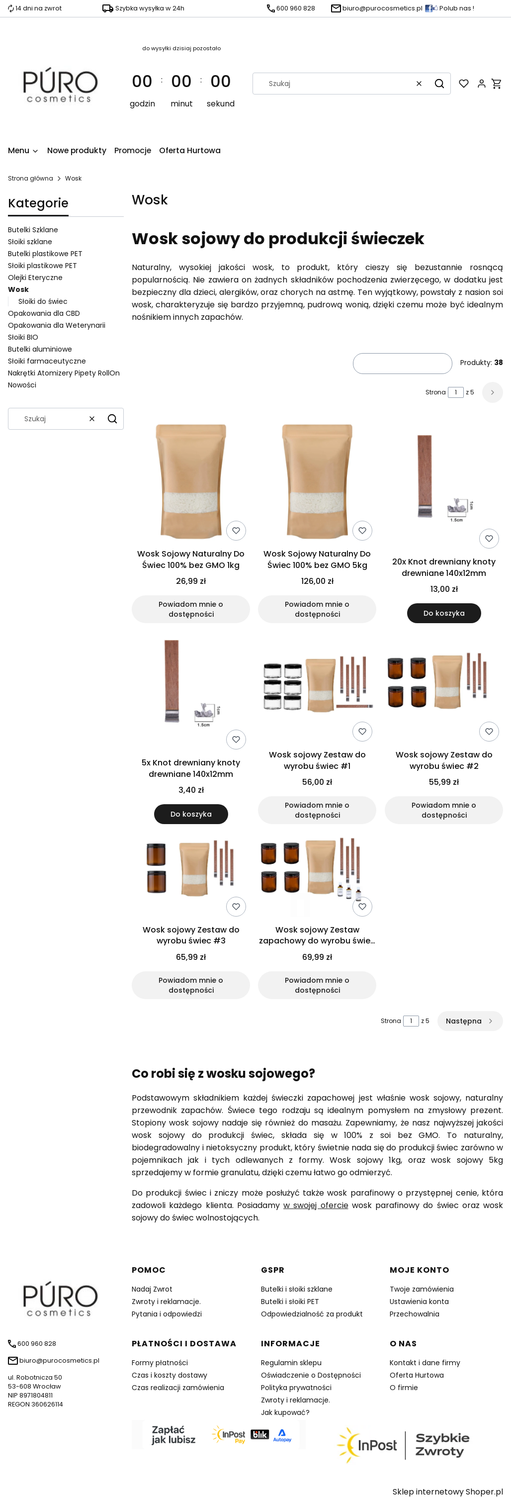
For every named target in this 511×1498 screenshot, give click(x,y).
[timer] (181, 83)
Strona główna (30, 178)
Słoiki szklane (30, 242)
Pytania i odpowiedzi (167, 1314)
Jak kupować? (285, 1412)
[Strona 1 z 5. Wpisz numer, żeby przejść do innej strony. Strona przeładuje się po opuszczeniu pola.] (456, 392)
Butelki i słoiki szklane (297, 1289)
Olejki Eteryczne (35, 277)
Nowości (22, 385)
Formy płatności (160, 1363)
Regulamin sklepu (291, 1363)
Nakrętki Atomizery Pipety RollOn (64, 373)
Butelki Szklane (33, 230)
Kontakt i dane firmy (425, 1363)
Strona (436, 392)
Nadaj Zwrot (152, 1289)
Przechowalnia (414, 1314)
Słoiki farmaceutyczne (47, 361)
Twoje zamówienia (422, 1289)
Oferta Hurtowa (417, 1375)
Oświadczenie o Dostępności (311, 1375)
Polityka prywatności (296, 1388)
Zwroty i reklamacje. (166, 1302)
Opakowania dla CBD (44, 313)
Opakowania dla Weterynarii (56, 325)
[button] (439, 83)
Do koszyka (443, 614)
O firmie (404, 1388)
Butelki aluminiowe (40, 349)
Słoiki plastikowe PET (42, 266)
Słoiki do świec (43, 301)
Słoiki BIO (23, 337)
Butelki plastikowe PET (45, 254)
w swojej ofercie (315, 1205)
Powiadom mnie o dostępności (191, 610)
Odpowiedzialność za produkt (312, 1314)
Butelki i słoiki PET (290, 1302)
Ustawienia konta (419, 1302)
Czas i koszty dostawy (169, 1375)
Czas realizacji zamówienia (178, 1388)
